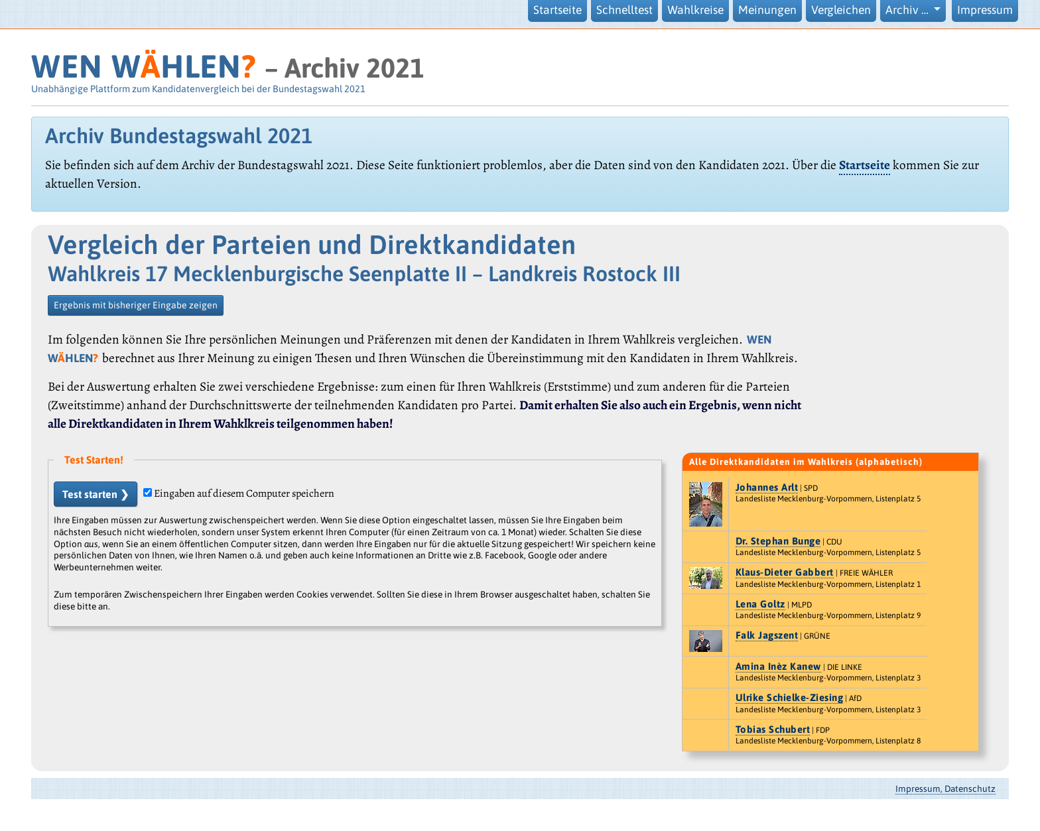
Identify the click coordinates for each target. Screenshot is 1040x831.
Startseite (557, 10)
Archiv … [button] (908, 10)
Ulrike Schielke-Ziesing (790, 697)
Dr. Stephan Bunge (778, 540)
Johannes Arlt (767, 487)
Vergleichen (841, 10)
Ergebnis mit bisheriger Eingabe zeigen (136, 305)
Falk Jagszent (767, 635)
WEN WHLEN (143, 66)
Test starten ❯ (95, 494)
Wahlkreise (695, 10)
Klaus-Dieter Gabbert (785, 572)
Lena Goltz (760, 603)
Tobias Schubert (773, 729)
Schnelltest (624, 10)
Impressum (985, 10)
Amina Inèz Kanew (778, 666)
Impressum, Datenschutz (945, 788)
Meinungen (767, 10)
